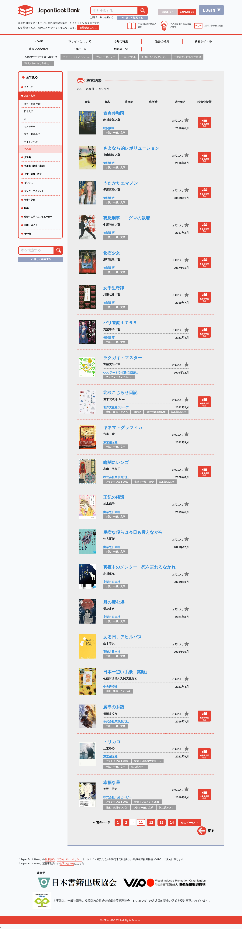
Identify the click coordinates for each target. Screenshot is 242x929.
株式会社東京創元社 (116, 477)
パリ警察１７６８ (120, 323)
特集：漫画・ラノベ (117, 412)
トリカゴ (112, 741)
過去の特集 (162, 41)
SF (25, 119)
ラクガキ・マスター (122, 358)
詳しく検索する (131, 17)
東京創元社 (110, 442)
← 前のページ (101, 822)
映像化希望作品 (39, 49)
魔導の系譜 (113, 707)
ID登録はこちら (88, 27)
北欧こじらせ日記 (120, 392)
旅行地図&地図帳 (156, 412)
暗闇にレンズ (116, 462)
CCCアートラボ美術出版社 (120, 372)
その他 (27, 149)
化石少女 (111, 253)
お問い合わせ (67, 863)
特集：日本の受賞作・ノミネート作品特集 (157, 761)
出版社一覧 (80, 49)
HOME (38, 41)
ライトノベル (31, 142)
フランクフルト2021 (117, 802)
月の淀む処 (113, 602)
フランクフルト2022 (117, 481)
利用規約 (50, 859)
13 (162, 822)
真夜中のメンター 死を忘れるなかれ (139, 567)
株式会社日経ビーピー (117, 797)
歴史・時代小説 (32, 134)
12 (151, 822)
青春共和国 (113, 113)
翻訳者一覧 (121, 49)
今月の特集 (121, 41)
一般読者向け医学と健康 (187, 57)
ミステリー (29, 126)
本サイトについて (79, 41)
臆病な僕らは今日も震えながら (133, 532)
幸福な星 (111, 782)
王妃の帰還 (113, 497)
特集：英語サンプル (117, 807)
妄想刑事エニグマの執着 (126, 218)
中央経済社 (110, 686)
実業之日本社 (111, 512)
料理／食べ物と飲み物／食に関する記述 (46, 63)
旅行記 (137, 412)
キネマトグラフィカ (122, 427)
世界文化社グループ (116, 407)
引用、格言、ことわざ (118, 691)
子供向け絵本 (128, 57)
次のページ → (190, 822)
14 (172, 822)
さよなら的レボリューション (131, 148)
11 (141, 822)
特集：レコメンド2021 (146, 802)
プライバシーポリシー (69, 859)
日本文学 (28, 111)
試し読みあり (178, 412)
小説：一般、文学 (105, 57)
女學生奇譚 (113, 288)
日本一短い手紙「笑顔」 (126, 672)
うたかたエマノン (120, 183)
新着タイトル (203, 41)
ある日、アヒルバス (122, 637)
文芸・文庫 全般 (32, 104)
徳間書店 (109, 128)
